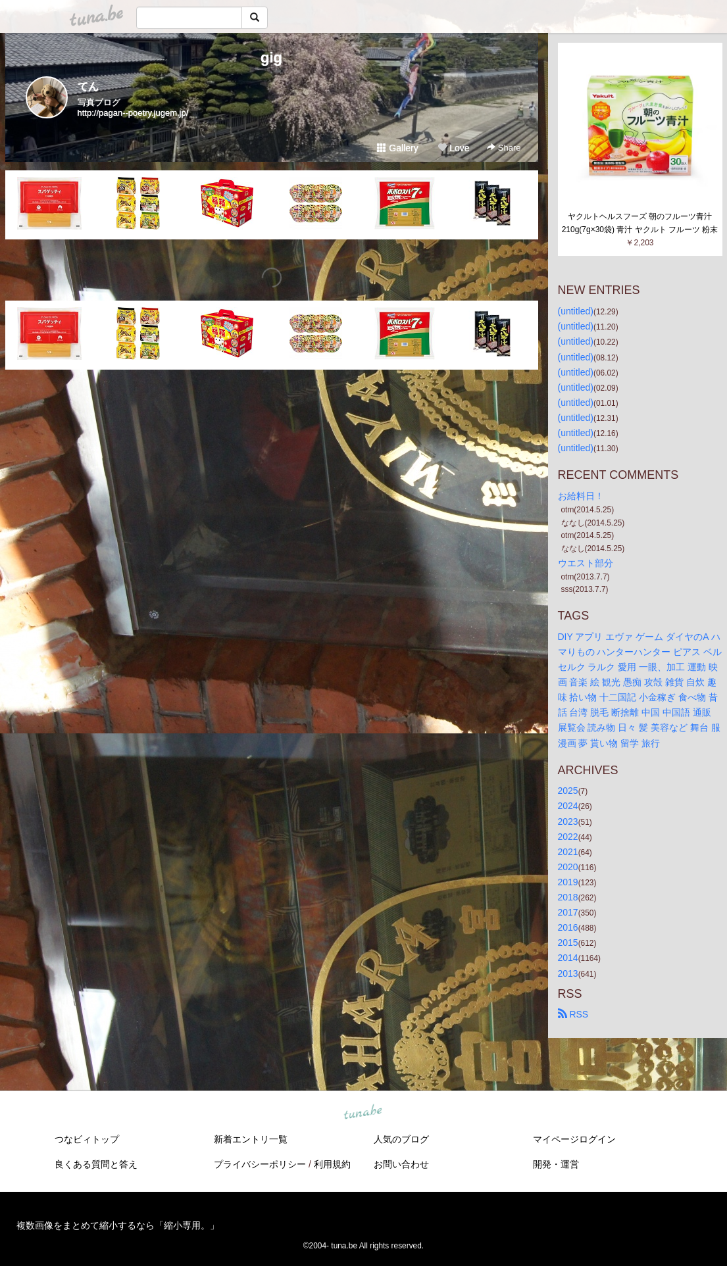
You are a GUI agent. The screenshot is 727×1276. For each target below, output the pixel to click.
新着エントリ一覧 (251, 1139)
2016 (568, 927)
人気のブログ (401, 1139)
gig (271, 57)
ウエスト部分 (585, 563)
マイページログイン (574, 1139)
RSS (573, 1014)
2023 (568, 821)
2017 (568, 912)
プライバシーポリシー (260, 1164)
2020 (568, 867)
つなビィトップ (87, 1139)
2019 (568, 882)
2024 (568, 805)
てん (88, 86)
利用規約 (332, 1164)
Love (453, 148)
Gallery (397, 148)
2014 (568, 957)
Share (503, 148)
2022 (568, 836)
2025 (568, 790)
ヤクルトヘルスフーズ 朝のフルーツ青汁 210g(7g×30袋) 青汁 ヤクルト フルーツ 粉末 (640, 223)
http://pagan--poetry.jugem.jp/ (133, 113)
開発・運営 (556, 1164)
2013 (568, 973)
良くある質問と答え (96, 1164)
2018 (568, 897)
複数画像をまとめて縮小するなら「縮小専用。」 (117, 1225)
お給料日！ (581, 496)
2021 (568, 852)
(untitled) (575, 311)
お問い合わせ (401, 1164)
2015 (568, 942)
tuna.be (363, 1112)
